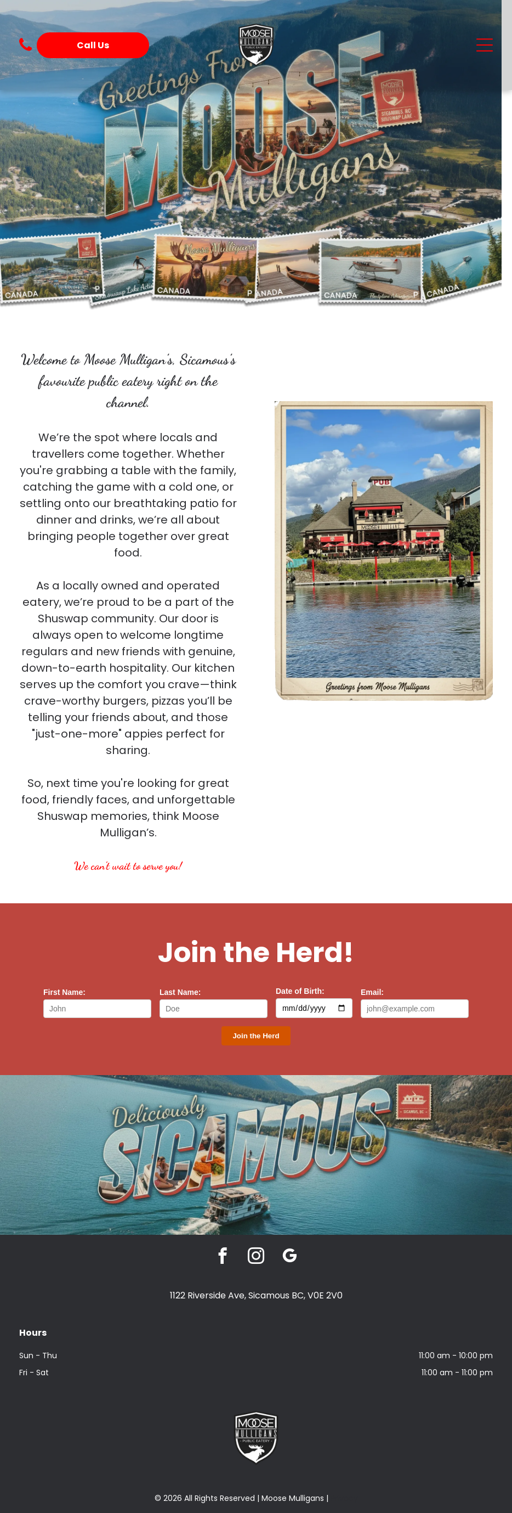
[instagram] (256, 1257)
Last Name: (180, 992)
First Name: (64, 992)
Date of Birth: (300, 991)
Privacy (344, 1498)
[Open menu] (484, 45)
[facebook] (223, 1257)
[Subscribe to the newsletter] (255, 1035)
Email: (372, 992)
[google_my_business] (289, 1257)
